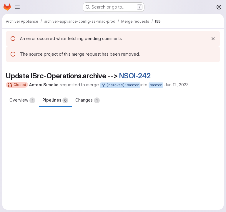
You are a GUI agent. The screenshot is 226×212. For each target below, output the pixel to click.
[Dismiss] (213, 38)
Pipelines (55, 100)
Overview (22, 100)
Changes (87, 100)
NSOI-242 (135, 76)
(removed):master (120, 85)
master (156, 85)
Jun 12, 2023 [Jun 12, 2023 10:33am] (176, 84)
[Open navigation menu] (17, 7)
